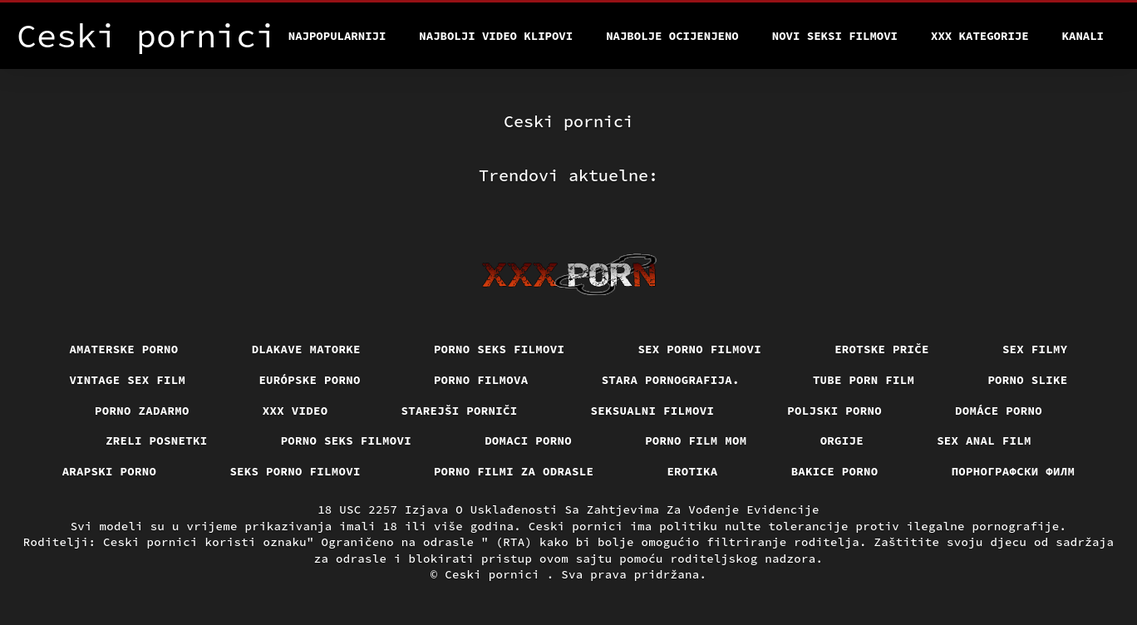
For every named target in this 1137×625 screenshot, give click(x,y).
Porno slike (1027, 379)
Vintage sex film (127, 379)
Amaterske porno (123, 349)
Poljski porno (834, 410)
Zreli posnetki (157, 440)
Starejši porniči (459, 410)
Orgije (842, 440)
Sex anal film (984, 440)
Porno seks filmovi (499, 349)
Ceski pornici (496, 574)
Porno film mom (696, 440)
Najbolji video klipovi (496, 35)
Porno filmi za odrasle (514, 471)
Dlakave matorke (306, 349)
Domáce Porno (998, 410)
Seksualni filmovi (653, 410)
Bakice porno (835, 471)
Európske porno (309, 379)
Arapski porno (109, 471)
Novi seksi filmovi (835, 35)
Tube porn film (864, 379)
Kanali (1083, 35)
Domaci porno (528, 440)
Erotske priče (881, 349)
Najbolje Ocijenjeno (672, 35)
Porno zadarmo (142, 410)
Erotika (692, 471)
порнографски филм (1013, 471)
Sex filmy (1035, 349)
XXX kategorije (980, 35)
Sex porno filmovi (699, 349)
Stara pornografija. (671, 379)
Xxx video (295, 410)
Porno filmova (481, 379)
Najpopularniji (337, 35)
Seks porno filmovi (295, 471)
